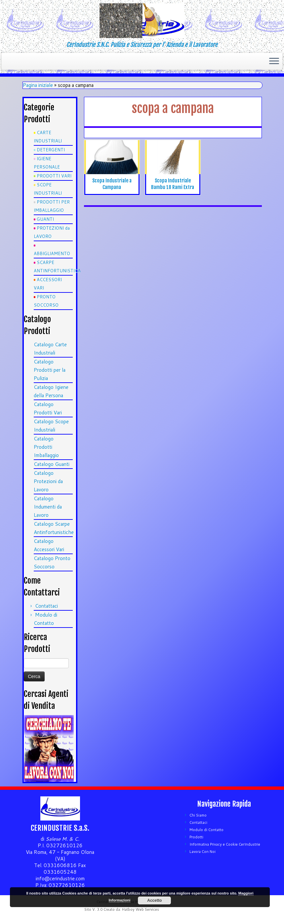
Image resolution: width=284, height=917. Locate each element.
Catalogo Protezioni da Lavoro (48, 481)
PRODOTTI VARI (54, 176)
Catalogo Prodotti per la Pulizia (49, 370)
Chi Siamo (198, 815)
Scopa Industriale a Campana (112, 183)
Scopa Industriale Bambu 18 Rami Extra (172, 183)
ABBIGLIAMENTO (52, 253)
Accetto (154, 900)
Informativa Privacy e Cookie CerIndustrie (224, 844)
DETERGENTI (51, 150)
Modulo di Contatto (206, 829)
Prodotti (196, 837)
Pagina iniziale (38, 85)
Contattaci (46, 605)
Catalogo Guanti (51, 464)
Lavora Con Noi (202, 851)
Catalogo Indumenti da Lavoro (48, 506)
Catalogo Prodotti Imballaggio (46, 447)
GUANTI (45, 219)
